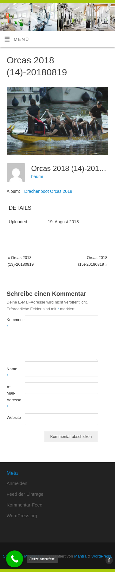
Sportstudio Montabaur (23, 556)
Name (11, 372)
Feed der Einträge (25, 494)
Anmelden (17, 483)
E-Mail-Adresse (11, 396)
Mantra (80, 556)
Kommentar (11, 323)
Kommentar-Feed (25, 504)
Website (11, 417)
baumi (37, 176)
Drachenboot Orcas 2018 (48, 191)
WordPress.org (22, 515)
